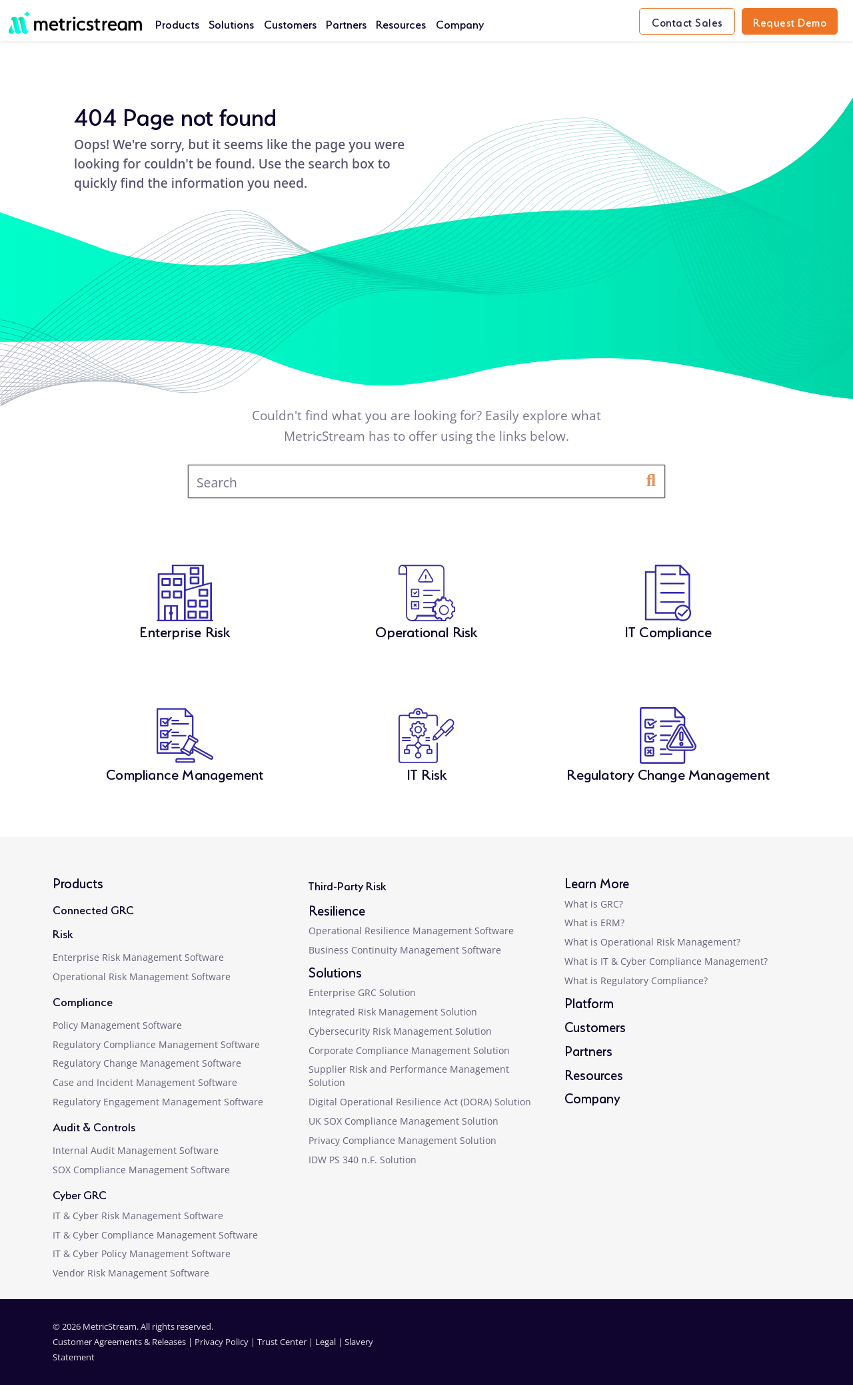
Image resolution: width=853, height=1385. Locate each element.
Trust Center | (286, 1342)
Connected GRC (93, 908)
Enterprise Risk (184, 630)
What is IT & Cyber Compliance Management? (666, 961)
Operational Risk (426, 630)
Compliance (83, 1000)
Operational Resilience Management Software (411, 930)
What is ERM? (594, 922)
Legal (325, 1342)
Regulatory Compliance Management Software (156, 1044)
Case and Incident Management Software (145, 1082)
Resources (401, 23)
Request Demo (789, 21)
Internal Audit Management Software (136, 1150)
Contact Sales (687, 21)
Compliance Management (184, 772)
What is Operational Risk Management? (652, 942)
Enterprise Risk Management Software (138, 957)
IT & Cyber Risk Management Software (138, 1215)
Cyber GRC (80, 1193)
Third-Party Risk (347, 884)
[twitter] (732, 1349)
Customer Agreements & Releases (120, 1342)
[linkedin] (667, 1349)
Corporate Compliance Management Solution (409, 1050)
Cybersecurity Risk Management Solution (400, 1031)
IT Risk (426, 772)
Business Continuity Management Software (405, 950)
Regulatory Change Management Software (147, 1063)
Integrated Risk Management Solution (393, 1011)
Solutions (231, 23)
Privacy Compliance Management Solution (402, 1140)
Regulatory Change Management (668, 772)
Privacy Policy (222, 1342)
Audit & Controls (94, 1125)
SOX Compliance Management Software (141, 1169)
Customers (290, 23)
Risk (63, 932)
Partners (346, 23)
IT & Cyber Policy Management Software (142, 1253)
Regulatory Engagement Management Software (158, 1101)
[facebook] (701, 1349)
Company (460, 23)
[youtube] (767, 1349)
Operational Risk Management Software (142, 976)
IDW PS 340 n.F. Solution (363, 1159)
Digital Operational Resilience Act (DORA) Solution (420, 1101)
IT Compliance (668, 630)
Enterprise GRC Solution (362, 992)
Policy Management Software (117, 1025)
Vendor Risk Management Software (131, 1272)
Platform (589, 1002)
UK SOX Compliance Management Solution (403, 1121)
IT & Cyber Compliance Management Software (155, 1235)
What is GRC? (593, 904)
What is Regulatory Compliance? (636, 980)
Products (177, 23)
